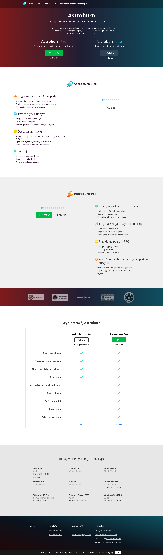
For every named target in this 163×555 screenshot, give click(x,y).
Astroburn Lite (55, 530)
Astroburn (24, 1)
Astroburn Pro (55, 534)
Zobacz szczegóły (105, 552)
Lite (31, 4)
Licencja (47, 4)
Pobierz (109, 52)
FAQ (73, 530)
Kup (119, 340)
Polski (29, 526)
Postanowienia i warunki (106, 534)
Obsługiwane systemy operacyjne (71, 4)
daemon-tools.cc (113, 538)
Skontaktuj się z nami (81, 534)
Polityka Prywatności (104, 530)
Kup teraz (54, 52)
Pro (38, 4)
